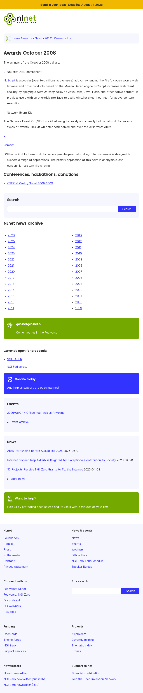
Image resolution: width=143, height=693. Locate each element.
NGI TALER (14, 359)
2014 (11, 308)
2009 (78, 259)
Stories (76, 651)
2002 (78, 290)
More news (17, 478)
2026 (11, 235)
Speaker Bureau (82, 566)
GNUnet (9, 145)
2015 (11, 302)
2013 (78, 235)
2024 (11, 247)
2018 (11, 284)
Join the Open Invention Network (94, 679)
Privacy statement (16, 566)
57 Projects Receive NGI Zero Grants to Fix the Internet (45, 469)
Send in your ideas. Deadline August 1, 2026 (71, 4)
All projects (79, 634)
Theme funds (12, 639)
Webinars (78, 549)
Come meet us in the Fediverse (71, 328)
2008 (78, 265)
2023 (11, 253)
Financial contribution (86, 673)
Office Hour (79, 555)
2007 (78, 271)
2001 (78, 296)
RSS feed (10, 612)
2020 (11, 271)
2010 (78, 253)
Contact (9, 561)
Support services (15, 651)
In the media (12, 555)
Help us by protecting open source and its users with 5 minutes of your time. (71, 502)
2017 (11, 290)
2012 (78, 241)
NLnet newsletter (15, 673)
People (8, 543)
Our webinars (12, 606)
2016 (11, 296)
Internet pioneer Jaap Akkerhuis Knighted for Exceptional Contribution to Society (61, 460)
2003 (78, 284)
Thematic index (82, 645)
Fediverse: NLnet (15, 589)
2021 (11, 265)
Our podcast (12, 600)
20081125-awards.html (58, 38)
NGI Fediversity (17, 366)
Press (7, 549)
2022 (11, 259)
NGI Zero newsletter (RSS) (21, 685)
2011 (78, 247)
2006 (78, 277)
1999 (78, 308)
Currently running (83, 639)
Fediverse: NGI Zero (17, 594)
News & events (19, 38)
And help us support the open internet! (71, 383)
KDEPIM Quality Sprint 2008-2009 (30, 183)
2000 (78, 302)
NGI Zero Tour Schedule (88, 561)
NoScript (9, 80)
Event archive (19, 422)
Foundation (11, 538)
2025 (11, 241)
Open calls (10, 634)
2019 (11, 277)
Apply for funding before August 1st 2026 (35, 451)
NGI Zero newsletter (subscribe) (25, 679)
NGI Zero (10, 645)
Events (76, 543)
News (38, 38)
